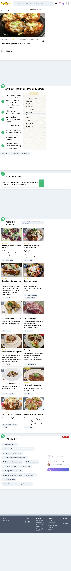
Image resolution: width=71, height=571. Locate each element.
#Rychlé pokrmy (32, 364)
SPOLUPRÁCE (63, 518)
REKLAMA (39, 518)
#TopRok (15, 425)
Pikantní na (11, 414)
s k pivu (11, 247)
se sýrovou (33, 414)
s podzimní (33, 350)
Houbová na (11, 383)
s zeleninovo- (32, 247)
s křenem (11, 318)
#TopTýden (15, 153)
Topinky (5, 34)
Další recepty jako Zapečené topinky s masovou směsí (31, 222)
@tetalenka (9, 51)
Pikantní (33, 318)
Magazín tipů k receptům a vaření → (58, 470)
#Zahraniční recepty (30, 297)
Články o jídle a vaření (40, 529)
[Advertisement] (32, 72)
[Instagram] (26, 522)
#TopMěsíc (25, 153)
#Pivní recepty (9, 260)
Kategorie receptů (50, 528)
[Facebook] (29, 522)
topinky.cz (6, 518)
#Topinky (30, 260)
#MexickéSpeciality (32, 295)
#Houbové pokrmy (10, 394)
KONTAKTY (28, 518)
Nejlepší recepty (52, 525)
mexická (31, 282)
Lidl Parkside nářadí (39, 525)
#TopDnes (5, 153)
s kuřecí (11, 282)
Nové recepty (51, 523)
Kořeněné (11, 352)
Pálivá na (32, 385)
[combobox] (33, 3)
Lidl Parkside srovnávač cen (40, 521)
